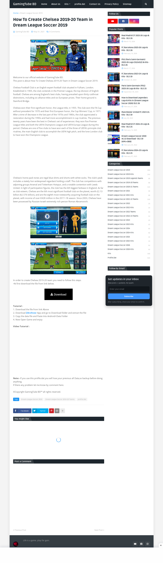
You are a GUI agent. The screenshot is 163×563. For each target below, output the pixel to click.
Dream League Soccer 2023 (129, 220)
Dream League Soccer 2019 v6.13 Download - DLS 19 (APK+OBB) (134, 139)
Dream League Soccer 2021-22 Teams (129, 199)
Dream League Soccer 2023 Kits (129, 224)
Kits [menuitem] (66, 4)
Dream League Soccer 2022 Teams (129, 212)
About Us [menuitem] (55, 4)
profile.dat (82, 399)
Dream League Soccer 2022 (129, 203)
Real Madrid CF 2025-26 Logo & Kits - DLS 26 (135, 36)
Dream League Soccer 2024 (129, 228)
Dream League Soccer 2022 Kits (129, 207)
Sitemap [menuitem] (127, 4)
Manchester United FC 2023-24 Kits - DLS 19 (135, 113)
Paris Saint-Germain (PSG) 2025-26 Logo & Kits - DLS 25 (134, 87)
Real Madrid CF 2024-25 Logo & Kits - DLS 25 (135, 125)
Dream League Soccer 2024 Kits (129, 232)
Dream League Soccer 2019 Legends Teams (129, 178)
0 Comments (54, 31)
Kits (129, 253)
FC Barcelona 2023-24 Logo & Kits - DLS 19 (135, 75)
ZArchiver (31, 312)
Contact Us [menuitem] (94, 4)
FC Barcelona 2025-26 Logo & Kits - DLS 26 (135, 48)
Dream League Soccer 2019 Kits (129, 174)
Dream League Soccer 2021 (129, 191)
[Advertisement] (58, 156)
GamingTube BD (24, 4)
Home (15, 13)
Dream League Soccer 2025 (129, 237)
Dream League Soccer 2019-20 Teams (60, 399)
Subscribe (128, 296)
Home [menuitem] (44, 4)
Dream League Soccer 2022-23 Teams (129, 216)
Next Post (98, 530)
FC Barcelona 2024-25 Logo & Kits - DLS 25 (135, 151)
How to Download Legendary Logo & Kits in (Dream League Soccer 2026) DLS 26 (135, 100)
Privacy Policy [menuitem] (112, 4)
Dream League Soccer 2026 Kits (129, 249)
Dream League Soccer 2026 (129, 245)
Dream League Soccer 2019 (31, 13)
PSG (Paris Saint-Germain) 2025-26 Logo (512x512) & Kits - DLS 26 (135, 62)
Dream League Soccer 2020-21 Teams (129, 187)
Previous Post (20, 530)
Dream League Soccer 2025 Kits (129, 241)
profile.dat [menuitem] (80, 4)
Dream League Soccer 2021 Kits (129, 195)
